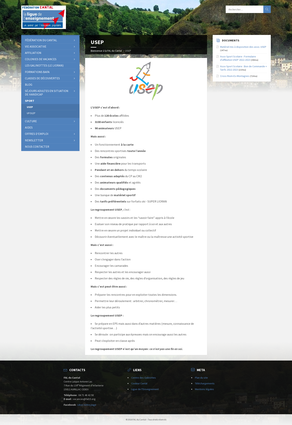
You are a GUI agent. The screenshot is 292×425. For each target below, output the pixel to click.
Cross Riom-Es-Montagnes (234, 76)
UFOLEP (31, 113)
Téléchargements (205, 383)
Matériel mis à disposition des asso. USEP (243, 46)
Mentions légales (204, 389)
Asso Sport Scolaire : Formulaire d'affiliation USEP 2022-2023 (238, 58)
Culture (31, 121)
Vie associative (35, 46)
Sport (29, 101)
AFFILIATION (33, 53)
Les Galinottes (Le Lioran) (44, 65)
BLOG (28, 84)
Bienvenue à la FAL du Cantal (106, 50)
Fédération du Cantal (41, 40)
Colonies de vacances (40, 59)
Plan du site (201, 377)
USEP (30, 107)
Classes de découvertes (42, 78)
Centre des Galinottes (143, 377)
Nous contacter (37, 146)
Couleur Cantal (139, 383)
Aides (29, 127)
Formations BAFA (37, 72)
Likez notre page (86, 404)
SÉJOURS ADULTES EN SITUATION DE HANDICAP (46, 92)
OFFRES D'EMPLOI (36, 134)
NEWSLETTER (34, 140)
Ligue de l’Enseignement (145, 389)
